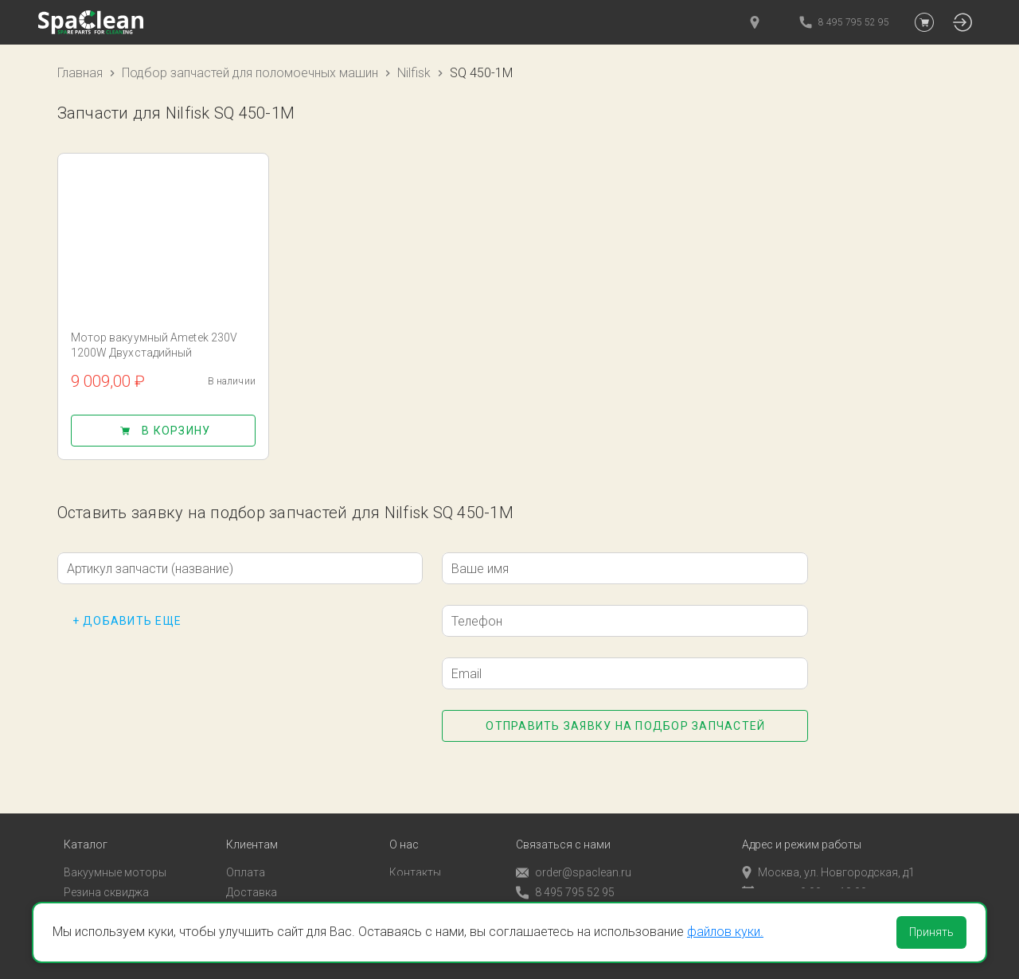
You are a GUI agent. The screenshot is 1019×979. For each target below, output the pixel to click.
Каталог (85, 824)
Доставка (251, 871)
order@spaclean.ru (573, 852)
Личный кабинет (268, 890)
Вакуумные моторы (115, 851)
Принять (931, 932)
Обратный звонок (563, 891)
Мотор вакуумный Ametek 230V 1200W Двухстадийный (154, 345)
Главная (80, 72)
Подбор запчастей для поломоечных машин (250, 72)
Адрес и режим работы (801, 824)
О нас (404, 824)
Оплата (245, 851)
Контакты (415, 851)
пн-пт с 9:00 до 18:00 (804, 871)
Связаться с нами (563, 824)
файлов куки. (725, 931)
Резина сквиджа (106, 871)
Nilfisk (414, 72)
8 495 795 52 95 (565, 872)
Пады (77, 890)
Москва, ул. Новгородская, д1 (828, 851)
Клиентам (252, 824)
